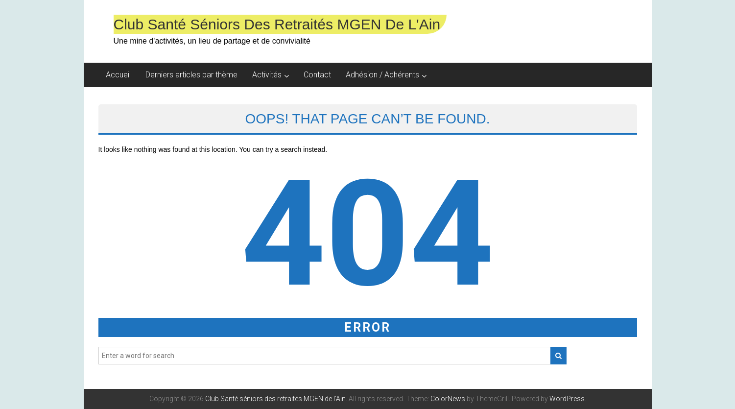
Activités (267, 74)
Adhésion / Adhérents (382, 74)
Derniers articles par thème (191, 74)
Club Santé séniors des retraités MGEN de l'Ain (277, 24)
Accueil (118, 74)
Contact (317, 74)
